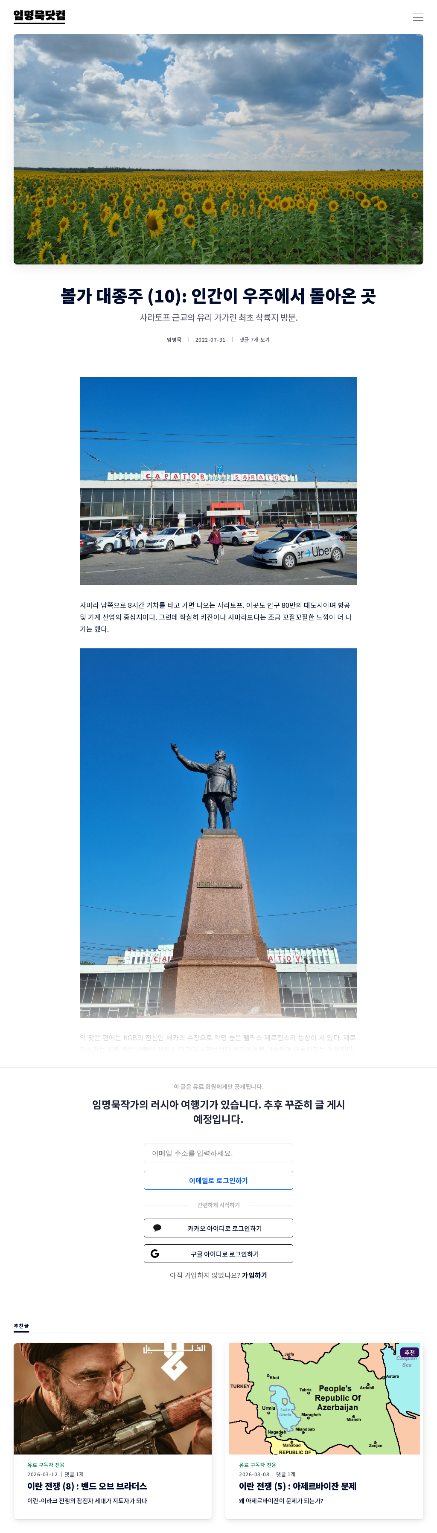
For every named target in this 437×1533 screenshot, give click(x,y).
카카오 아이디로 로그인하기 (225, 1228)
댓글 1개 (74, 1474)
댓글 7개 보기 (254, 339)
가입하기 (255, 1275)
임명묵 (174, 339)
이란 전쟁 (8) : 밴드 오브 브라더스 (87, 1486)
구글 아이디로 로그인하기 (225, 1253)
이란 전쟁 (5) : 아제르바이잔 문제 (297, 1486)
